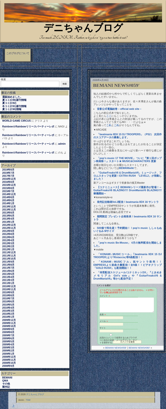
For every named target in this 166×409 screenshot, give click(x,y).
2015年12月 (9, 185)
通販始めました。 (12, 97)
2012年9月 (8, 231)
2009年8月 (8, 332)
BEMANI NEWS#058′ (116, 348)
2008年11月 (9, 359)
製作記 (6, 387)
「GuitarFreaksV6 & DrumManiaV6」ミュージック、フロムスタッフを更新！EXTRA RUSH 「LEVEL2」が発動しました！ (127, 175)
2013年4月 (8, 218)
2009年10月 (9, 326)
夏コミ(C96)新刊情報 (14, 100)
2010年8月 (8, 295)
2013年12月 (9, 206)
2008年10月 (9, 363)
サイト (103, 328)
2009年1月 (8, 353)
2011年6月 (8, 271)
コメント (105, 296)
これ (108, 125)
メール (104, 321)
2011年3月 (8, 280)
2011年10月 (9, 258)
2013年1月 (8, 222)
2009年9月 (8, 329)
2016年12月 (9, 179)
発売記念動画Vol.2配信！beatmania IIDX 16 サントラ (128, 202)
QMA (5, 380)
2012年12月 (9, 225)
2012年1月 (8, 249)
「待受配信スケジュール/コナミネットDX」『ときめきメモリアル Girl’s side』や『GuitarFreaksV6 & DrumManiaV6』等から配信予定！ (127, 275)
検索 (3, 79)
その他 (6, 383)
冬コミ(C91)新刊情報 (14, 106)
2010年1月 (8, 317)
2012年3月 (8, 243)
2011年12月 (9, 252)
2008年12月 (9, 356)
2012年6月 (8, 237)
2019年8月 (8, 169)
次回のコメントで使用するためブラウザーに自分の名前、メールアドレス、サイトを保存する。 (118, 337)
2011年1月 (8, 283)
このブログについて (17, 53)
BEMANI (7, 377)
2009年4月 (8, 344)
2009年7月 (8, 335)
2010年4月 (8, 307)
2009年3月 (8, 347)
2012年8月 (8, 234)
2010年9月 (8, 292)
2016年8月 (8, 182)
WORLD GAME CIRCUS (16, 120)
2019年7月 (8, 172)
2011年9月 (8, 261)
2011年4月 (8, 277)
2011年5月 (8, 274)
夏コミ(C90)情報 (11, 109)
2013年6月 (8, 215)
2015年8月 (8, 188)
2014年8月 (8, 197)
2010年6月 (8, 301)
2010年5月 (8, 304)
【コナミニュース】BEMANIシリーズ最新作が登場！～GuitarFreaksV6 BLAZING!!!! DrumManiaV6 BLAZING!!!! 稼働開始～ (128, 190)
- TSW (28, 400)
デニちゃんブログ (83, 29)
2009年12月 (9, 320)
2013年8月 (8, 212)
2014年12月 (9, 194)
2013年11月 (9, 209)
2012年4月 (8, 240)
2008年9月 (8, 366)
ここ (108, 116)
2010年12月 (9, 286)
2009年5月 (8, 341)
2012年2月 (8, 246)
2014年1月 (8, 203)
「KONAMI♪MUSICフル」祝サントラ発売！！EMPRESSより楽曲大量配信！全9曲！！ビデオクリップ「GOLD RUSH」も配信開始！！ (127, 264)
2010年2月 (8, 313)
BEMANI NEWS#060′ (139, 348)
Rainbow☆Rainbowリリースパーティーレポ (28, 126)
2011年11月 (9, 255)
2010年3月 (8, 310)
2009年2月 (8, 350)
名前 (103, 314)
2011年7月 (8, 267)
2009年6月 (8, 338)
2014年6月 (8, 200)
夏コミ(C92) (9, 103)
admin (62, 143)
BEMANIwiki (126, 168)
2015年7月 (8, 191)
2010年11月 (9, 289)
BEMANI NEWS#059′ (116, 85)
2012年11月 (9, 228)
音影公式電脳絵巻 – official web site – (119, 109)
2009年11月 (9, 323)
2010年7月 (8, 298)
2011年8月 (8, 264)
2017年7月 (8, 176)
